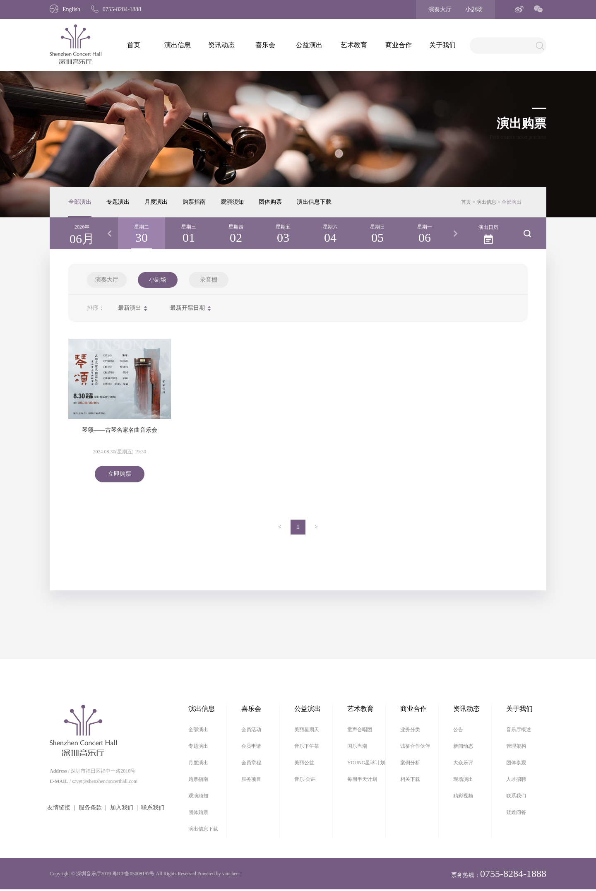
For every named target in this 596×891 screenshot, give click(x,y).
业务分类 (410, 729)
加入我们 (121, 807)
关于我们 (442, 44)
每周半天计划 (362, 779)
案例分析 (410, 763)
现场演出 (463, 779)
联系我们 (152, 807)
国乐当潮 (357, 746)
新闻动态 (463, 746)
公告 (458, 729)
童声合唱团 (359, 729)
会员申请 (251, 746)
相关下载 (410, 779)
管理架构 (516, 746)
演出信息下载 (314, 202)
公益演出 (309, 44)
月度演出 (156, 202)
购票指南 (194, 202)
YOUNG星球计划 (366, 763)
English (65, 9)
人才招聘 (516, 779)
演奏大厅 (440, 9)
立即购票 (119, 474)
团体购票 (270, 202)
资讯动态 (221, 44)
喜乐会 (265, 44)
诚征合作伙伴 (415, 746)
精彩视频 (463, 796)
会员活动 (251, 729)
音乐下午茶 (306, 746)
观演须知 (232, 202)
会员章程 (251, 763)
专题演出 (118, 202)
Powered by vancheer (218, 874)
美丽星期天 (306, 729)
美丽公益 (304, 763)
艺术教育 (354, 44)
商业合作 (398, 44)
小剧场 (474, 9)
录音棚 (208, 280)
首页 (133, 44)
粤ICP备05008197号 (133, 874)
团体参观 (516, 763)
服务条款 (90, 807)
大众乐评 (463, 763)
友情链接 (58, 807)
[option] (141, 233)
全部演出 (79, 202)
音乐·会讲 (304, 779)
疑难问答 (516, 812)
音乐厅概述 (518, 729)
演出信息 (177, 44)
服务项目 (251, 779)
